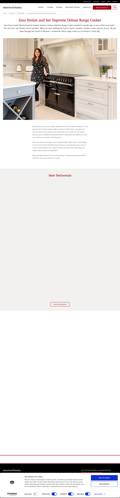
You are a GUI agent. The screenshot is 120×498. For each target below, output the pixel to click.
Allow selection (104, 484)
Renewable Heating (72, 7)
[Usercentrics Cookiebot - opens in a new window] (12, 494)
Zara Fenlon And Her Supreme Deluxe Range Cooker (41, 13)
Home (4, 13)
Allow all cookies (104, 478)
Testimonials (20, 13)
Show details (98, 494)
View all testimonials (60, 304)
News (108, 1)
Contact (115, 1)
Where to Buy (87, 1)
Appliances (87, 7)
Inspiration (96, 1)
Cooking (50, 7)
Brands (40, 7)
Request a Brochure (102, 7)
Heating (59, 7)
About (103, 1)
